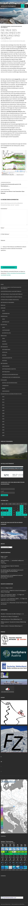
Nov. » (25, 517)
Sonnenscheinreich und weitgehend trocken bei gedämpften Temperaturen (12, 576)
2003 (3, 427)
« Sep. (2, 517)
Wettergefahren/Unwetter (9, 368)
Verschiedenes (5, 366)
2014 (3, 396)
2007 (3, 416)
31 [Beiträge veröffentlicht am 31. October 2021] (25, 514)
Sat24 (3, 310)
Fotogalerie (4, 380)
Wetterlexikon (6, 371)
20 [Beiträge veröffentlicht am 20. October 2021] (10, 512)
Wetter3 (4, 355)
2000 (3, 435)
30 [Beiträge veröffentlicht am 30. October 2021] (21, 514)
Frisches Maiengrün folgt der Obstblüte (10, 566)
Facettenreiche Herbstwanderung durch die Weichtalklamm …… (14, 184)
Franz (10, 41)
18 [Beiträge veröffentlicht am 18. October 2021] (2, 512)
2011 (3, 405)
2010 (3, 407)
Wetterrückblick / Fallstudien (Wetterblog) (11, 294)
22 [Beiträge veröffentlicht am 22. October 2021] (17, 512)
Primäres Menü (26, 6)
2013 (3, 399)
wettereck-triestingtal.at (8, 6)
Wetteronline (5, 321)
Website (3, 240)
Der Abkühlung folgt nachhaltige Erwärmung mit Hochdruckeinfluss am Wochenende (12, 570)
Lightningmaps (6, 330)
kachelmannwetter (7, 357)
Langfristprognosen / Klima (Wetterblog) (11, 291)
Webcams (3, 305)
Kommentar (4, 208)
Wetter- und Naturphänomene (9, 382)
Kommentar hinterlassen (19, 41)
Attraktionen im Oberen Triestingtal (10, 299)
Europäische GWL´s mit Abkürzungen (11, 377)
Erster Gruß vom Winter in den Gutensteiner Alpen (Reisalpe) (14, 191)
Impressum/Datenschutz (5, 904)
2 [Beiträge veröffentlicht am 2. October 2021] (21, 506)
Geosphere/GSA (5, 313)
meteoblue (3, 836)
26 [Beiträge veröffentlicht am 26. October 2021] (6, 514)
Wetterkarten (4, 346)
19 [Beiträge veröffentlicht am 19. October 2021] (6, 512)
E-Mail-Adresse (5, 234)
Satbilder (3, 308)
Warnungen (4, 335)
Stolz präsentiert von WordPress (18, 904)
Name (2, 227)
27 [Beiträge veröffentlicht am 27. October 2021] (10, 514)
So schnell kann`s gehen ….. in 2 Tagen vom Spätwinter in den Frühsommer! (12, 595)
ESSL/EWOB (4, 344)
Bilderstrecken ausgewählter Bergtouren (11, 393)
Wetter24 (4, 360)
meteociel (4, 352)
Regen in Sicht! (4, 556)
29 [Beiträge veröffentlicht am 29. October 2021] (17, 514)
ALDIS (3, 327)
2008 (3, 413)
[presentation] (7, 259)
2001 (3, 432)
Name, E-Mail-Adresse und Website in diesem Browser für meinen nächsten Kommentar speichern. (13, 248)
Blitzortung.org (6, 332)
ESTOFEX (4, 341)
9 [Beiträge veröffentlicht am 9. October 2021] (21, 508)
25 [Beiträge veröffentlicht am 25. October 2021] (2, 514)
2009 (3, 410)
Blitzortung (4, 324)
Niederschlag (4, 316)
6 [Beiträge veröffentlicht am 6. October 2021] (10, 508)
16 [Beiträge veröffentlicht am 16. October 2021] (21, 510)
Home (2, 284)
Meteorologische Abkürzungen (10, 374)
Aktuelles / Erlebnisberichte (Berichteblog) (11, 296)
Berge (3, 388)
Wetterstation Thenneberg (7, 302)
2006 (3, 418)
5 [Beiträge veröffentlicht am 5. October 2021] (6, 508)
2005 (3, 421)
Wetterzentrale (6, 349)
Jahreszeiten (5, 385)
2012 (3, 402)
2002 (3, 429)
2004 (3, 424)
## (1, 761)
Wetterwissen (4, 363)
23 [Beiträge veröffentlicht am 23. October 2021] (21, 512)
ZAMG (3, 319)
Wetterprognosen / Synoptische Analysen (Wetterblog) (11, 288)
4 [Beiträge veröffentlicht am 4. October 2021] (2, 508)
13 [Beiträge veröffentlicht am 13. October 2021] (10, 510)
